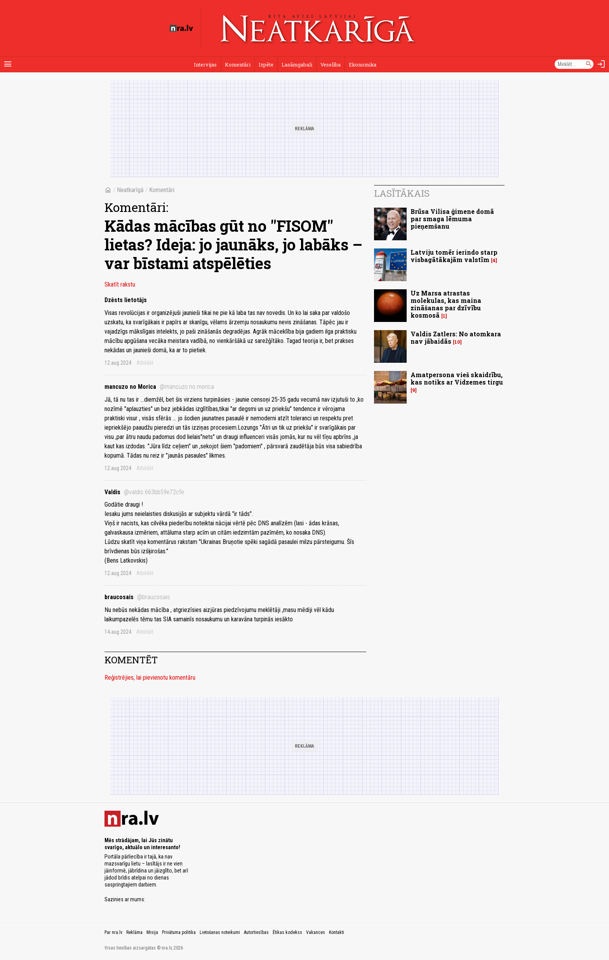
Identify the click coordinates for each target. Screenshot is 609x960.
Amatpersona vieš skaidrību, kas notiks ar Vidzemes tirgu (457, 378)
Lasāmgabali (297, 64)
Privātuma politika (179, 932)
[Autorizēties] (601, 64)
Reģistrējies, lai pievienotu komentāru (149, 677)
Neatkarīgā (130, 190)
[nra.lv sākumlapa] (181, 28)
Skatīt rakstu (119, 284)
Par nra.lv (113, 932)
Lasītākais (402, 193)
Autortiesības (256, 932)
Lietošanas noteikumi (220, 932)
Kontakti (336, 932)
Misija (152, 932)
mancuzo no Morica (159, 386)
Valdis (144, 492)
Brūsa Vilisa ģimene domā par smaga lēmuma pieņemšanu (452, 218)
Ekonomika (362, 64)
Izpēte (266, 64)
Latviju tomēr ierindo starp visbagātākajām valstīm (454, 256)
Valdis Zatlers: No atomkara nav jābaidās (456, 337)
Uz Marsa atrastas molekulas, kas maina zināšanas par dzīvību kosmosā (446, 304)
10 (457, 342)
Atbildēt (144, 363)
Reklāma (134, 932)
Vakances (315, 932)
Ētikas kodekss (287, 932)
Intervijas (205, 64)
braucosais (137, 597)
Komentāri (238, 64)
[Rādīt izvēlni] (8, 64)
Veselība (330, 64)
